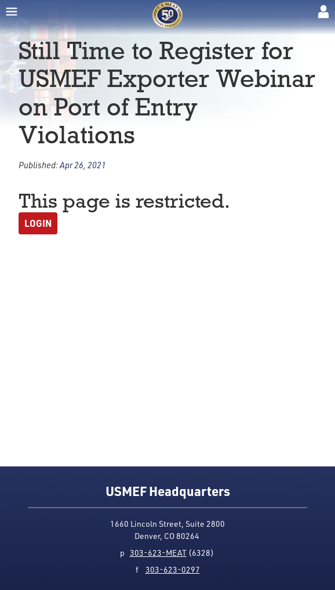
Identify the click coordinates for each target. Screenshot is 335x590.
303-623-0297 (172, 569)
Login (38, 223)
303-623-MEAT (158, 553)
